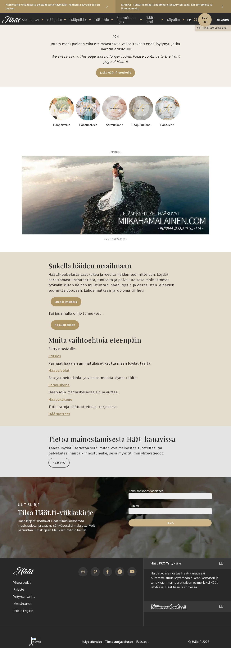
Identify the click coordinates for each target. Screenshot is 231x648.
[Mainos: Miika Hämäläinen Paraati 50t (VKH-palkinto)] (115, 195)
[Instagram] (83, 571)
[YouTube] (132, 571)
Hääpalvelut (59, 370)
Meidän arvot (22, 603)
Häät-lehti (150, 19)
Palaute (18, 589)
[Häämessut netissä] (187, 606)
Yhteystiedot (22, 582)
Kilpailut (168, 19)
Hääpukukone (60, 399)
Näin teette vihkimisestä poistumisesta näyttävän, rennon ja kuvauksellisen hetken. (53, 6)
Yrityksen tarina (24, 596)
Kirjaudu (222, 19)
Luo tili (202, 19)
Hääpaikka (86, 19)
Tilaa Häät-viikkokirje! (213, 28)
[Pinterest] (95, 571)
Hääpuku (67, 19)
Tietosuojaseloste (119, 641)
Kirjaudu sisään (65, 325)
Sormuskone (59, 384)
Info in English (23, 610)
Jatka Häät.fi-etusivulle (115, 72)
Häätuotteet (59, 413)
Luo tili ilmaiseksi (66, 302)
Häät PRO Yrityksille (187, 563)
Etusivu (55, 355)
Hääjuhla (105, 19)
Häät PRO (59, 462)
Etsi (182, 19)
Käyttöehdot (92, 641)
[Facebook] (107, 571)
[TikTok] (119, 571)
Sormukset (47, 19)
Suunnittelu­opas (127, 19)
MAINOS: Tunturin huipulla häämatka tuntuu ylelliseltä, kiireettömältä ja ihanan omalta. (166, 6)
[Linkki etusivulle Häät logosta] (10, 19)
